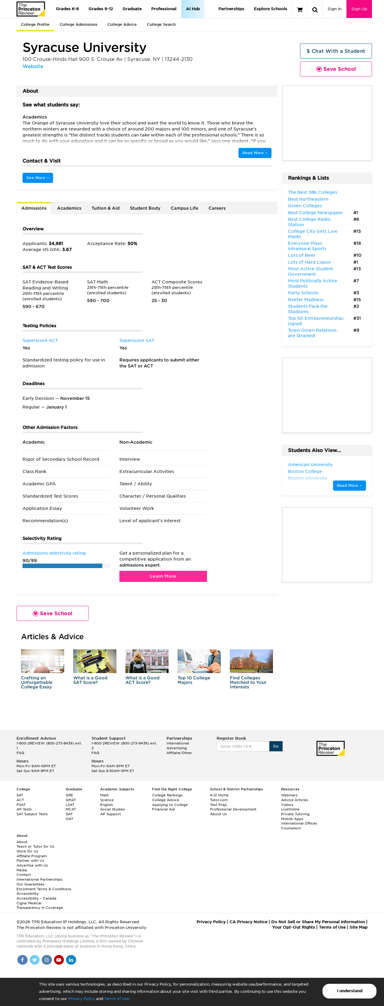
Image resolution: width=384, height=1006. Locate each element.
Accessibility (27, 893)
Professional (163, 9)
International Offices (299, 823)
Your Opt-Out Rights (293, 927)
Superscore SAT (136, 340)
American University (310, 464)
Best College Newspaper (315, 212)
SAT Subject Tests (32, 814)
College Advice (122, 24)
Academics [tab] (69, 208)
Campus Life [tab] (184, 208)
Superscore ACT (40, 340)
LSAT (70, 805)
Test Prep (218, 805)
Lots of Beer (301, 255)
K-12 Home (219, 795)
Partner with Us (30, 860)
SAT (19, 795)
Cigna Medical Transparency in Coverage (39, 905)
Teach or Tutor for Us (35, 846)
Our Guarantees (30, 884)
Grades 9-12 (100, 9)
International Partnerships (39, 879)
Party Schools (303, 292)
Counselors (291, 828)
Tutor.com (219, 800)
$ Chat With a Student (336, 51)
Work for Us (27, 851)
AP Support (110, 814)
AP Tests (24, 809)
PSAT (21, 805)
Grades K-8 (67, 9)
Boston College (305, 471)
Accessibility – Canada (36, 898)
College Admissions (78, 24)
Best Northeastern (308, 199)
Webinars (289, 795)
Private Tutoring (295, 814)
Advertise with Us (32, 865)
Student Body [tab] (145, 208)
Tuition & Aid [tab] (106, 208)
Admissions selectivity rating (54, 553)
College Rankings (167, 795)
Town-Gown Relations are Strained (312, 333)
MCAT (71, 809)
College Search (161, 24)
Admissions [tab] (33, 208)
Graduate (132, 9)
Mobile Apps (292, 819)
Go (276, 746)
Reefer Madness (305, 299)
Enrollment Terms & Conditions (43, 889)
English (106, 805)
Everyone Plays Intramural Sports (307, 246)
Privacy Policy (81, 998)
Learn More (163, 576)
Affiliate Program (31, 856)
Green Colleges (305, 205)
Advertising (176, 748)
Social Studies (112, 809)
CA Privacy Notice (248, 922)
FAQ (20, 753)
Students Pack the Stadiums (308, 309)
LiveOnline (290, 809)
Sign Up (359, 9)
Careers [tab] (217, 208)
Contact (23, 875)
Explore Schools (270, 9)
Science (107, 800)
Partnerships (231, 9)
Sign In (334, 9)
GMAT (71, 800)
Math (104, 795)
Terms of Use (116, 998)
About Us (218, 814)
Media (21, 870)
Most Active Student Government (310, 271)
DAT (69, 814)
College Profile (35, 24)
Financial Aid (163, 809)
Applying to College (170, 805)
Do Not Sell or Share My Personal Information (318, 922)
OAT (69, 819)
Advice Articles (294, 800)
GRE (69, 795)
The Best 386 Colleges (312, 192)
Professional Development (233, 809)
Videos (287, 805)
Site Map (359, 927)
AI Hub (193, 9)
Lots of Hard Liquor (309, 262)
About (22, 842)
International (177, 743)
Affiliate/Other (179, 753)
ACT (20, 800)
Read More (255, 153)
